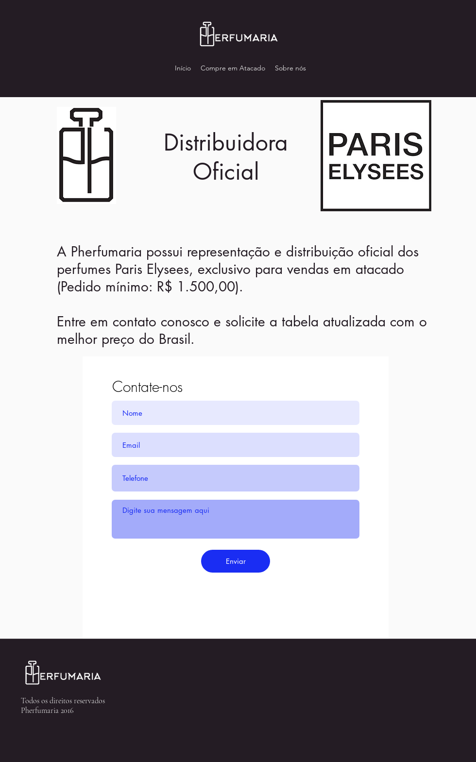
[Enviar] (235, 561)
